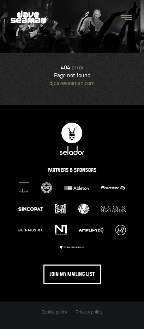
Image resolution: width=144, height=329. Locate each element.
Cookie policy (54, 312)
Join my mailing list (72, 274)
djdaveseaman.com (72, 83)
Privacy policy (89, 312)
